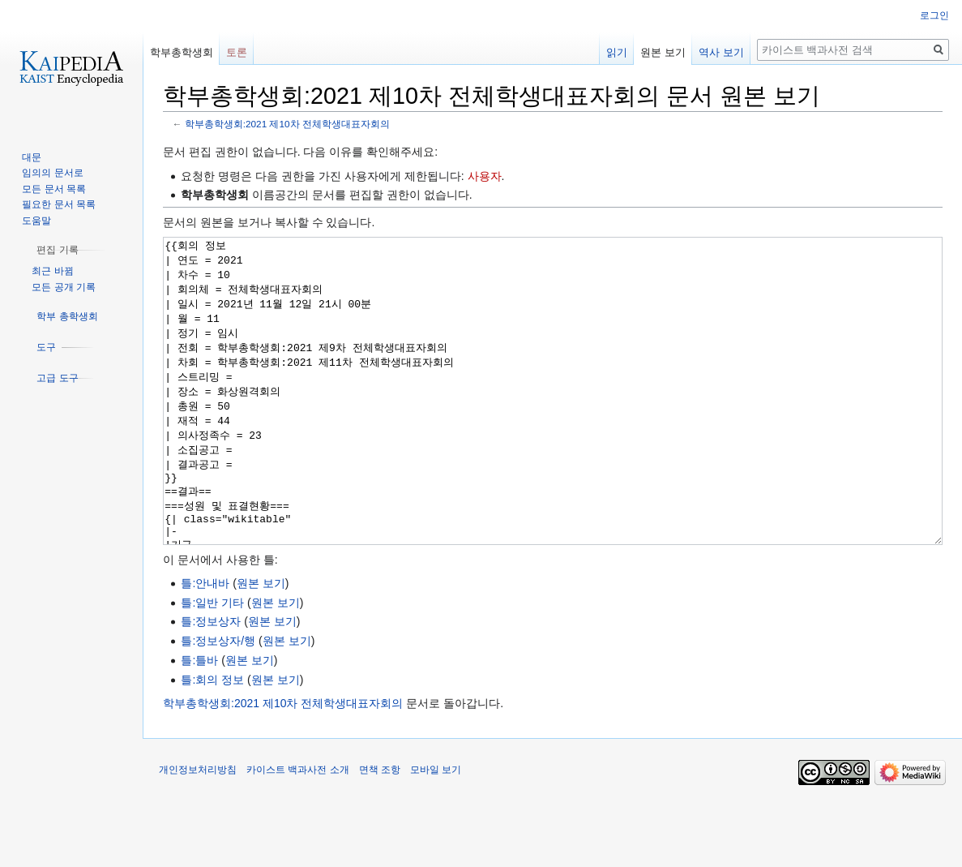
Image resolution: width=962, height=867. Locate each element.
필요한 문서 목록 (59, 204)
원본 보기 (261, 643)
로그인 (934, 15)
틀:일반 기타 (212, 663)
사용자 (485, 176)
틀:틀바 (199, 721)
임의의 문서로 (52, 172)
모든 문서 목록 (54, 189)
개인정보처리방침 (198, 830)
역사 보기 (721, 52)
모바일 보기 (435, 830)
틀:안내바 (205, 643)
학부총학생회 (181, 52)
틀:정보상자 (211, 682)
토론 (236, 52)
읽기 (616, 52)
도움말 (36, 220)
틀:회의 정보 (212, 740)
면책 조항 (379, 830)
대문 (31, 157)
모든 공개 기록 (64, 287)
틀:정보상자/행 (218, 701)
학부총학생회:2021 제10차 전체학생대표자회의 (287, 123)
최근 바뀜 (52, 271)
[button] (57, 249)
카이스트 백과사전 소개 (297, 830)
